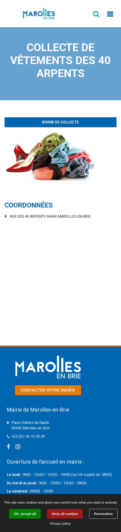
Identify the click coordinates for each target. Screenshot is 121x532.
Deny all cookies (65, 514)
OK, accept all (25, 514)
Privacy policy (60, 523)
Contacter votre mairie (48, 390)
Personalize (103, 514)
